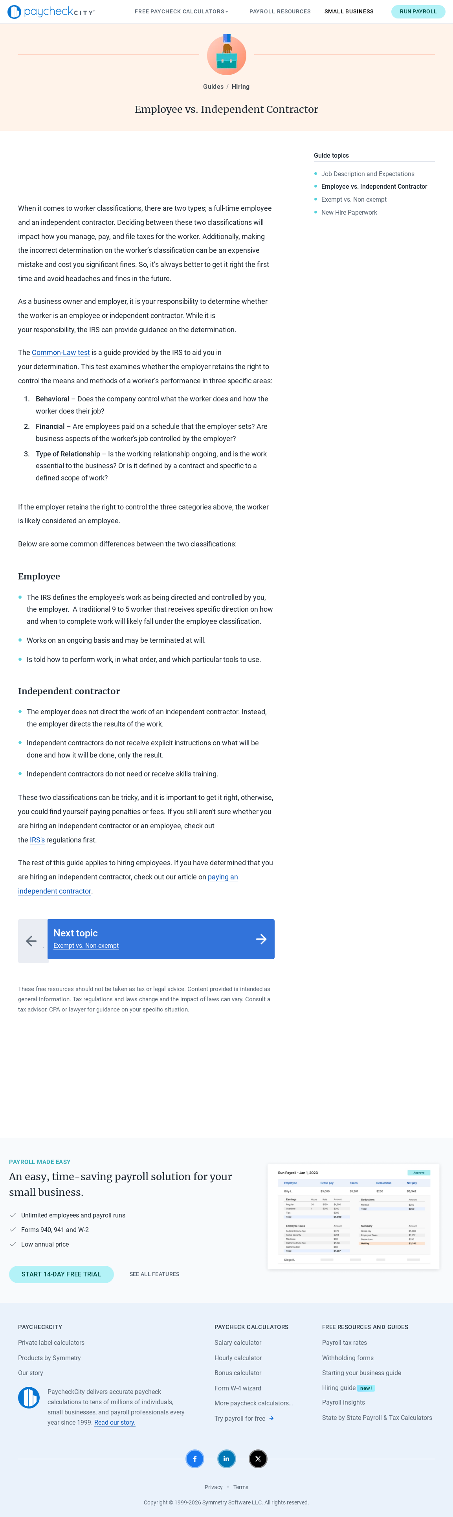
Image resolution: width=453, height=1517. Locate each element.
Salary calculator (238, 1339)
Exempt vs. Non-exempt (354, 199)
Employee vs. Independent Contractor (374, 186)
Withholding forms (348, 1354)
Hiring (241, 86)
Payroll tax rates (344, 1339)
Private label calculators (51, 1339)
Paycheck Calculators (171, 12)
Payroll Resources (269, 11)
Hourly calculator (238, 1354)
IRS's (37, 840)
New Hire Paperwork (349, 212)
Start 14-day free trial (61, 1270)
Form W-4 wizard (238, 1384)
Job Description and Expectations (367, 174)
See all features (155, 1270)
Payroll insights (343, 1399)
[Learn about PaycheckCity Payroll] (353, 1213)
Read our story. (115, 1419)
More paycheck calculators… (254, 1400)
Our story (30, 1369)
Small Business (338, 11)
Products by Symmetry (49, 1354)
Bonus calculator (238, 1369)
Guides (213, 86)
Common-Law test (61, 352)
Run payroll (407, 11)
